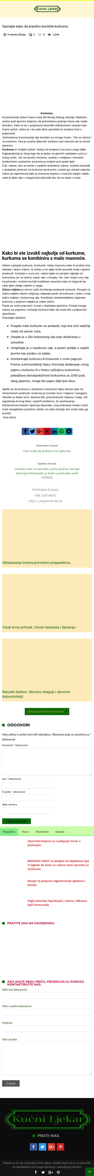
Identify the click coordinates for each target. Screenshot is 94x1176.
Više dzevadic (45, 495)
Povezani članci (45, 489)
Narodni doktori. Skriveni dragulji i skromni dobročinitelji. (36, 694)
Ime (11, 778)
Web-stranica (9, 804)
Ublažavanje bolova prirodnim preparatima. (36, 562)
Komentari (42, 831)
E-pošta (13, 791)
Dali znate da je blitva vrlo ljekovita (47, 448)
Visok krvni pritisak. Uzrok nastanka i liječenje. (39, 627)
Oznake (60, 831)
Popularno (9, 831)
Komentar (14, 745)
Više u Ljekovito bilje (45, 501)
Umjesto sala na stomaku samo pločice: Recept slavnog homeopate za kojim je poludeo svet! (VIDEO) (47, 470)
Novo (25, 831)
